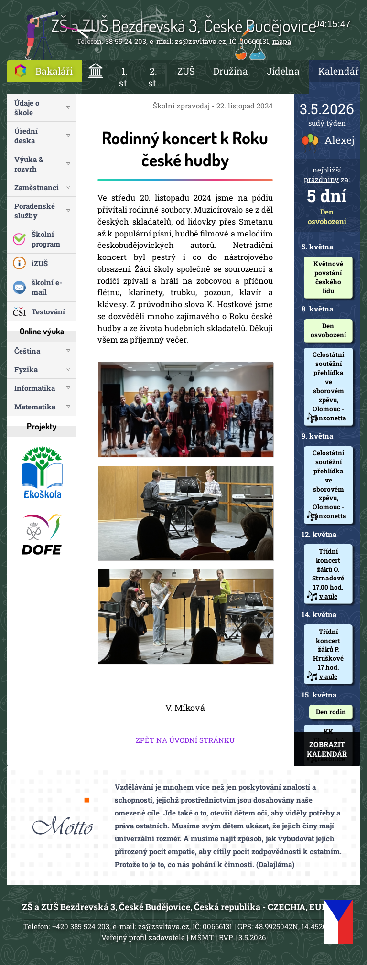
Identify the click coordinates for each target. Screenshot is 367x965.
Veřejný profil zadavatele (143, 937)
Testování (48, 311)
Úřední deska (26, 135)
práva (124, 825)
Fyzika (26, 369)
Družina (230, 71)
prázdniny (321, 179)
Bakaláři (54, 71)
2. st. (153, 77)
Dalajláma (275, 864)
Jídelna (283, 71)
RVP (226, 937)
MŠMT (202, 937)
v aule (328, 596)
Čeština (27, 350)
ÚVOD (96, 71)
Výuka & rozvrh (28, 163)
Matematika (34, 406)
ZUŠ (185, 71)
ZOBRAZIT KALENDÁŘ (327, 749)
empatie (181, 851)
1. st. (124, 77)
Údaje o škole (26, 107)
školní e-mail (47, 287)
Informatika (34, 388)
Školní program (46, 238)
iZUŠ (40, 263)
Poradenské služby (34, 210)
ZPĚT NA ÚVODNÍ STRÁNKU (185, 740)
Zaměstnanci (36, 187)
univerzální (134, 838)
